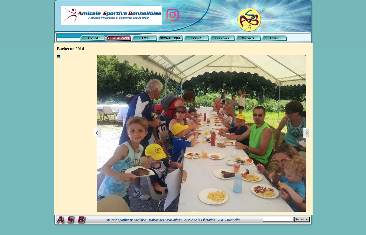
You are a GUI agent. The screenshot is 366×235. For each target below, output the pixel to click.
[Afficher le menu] (59, 57)
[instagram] (172, 15)
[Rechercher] (278, 219)
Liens (274, 38)
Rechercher (302, 219)
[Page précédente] (97, 133)
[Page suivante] (306, 133)
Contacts (248, 38)
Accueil (93, 38)
